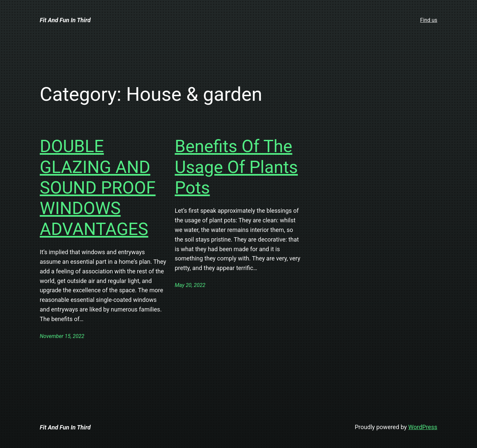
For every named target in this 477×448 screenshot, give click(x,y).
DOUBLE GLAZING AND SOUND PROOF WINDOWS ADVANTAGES (98, 187)
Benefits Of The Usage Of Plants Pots (236, 167)
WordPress (422, 426)
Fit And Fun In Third (65, 20)
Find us (428, 20)
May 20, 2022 (190, 285)
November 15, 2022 (62, 336)
